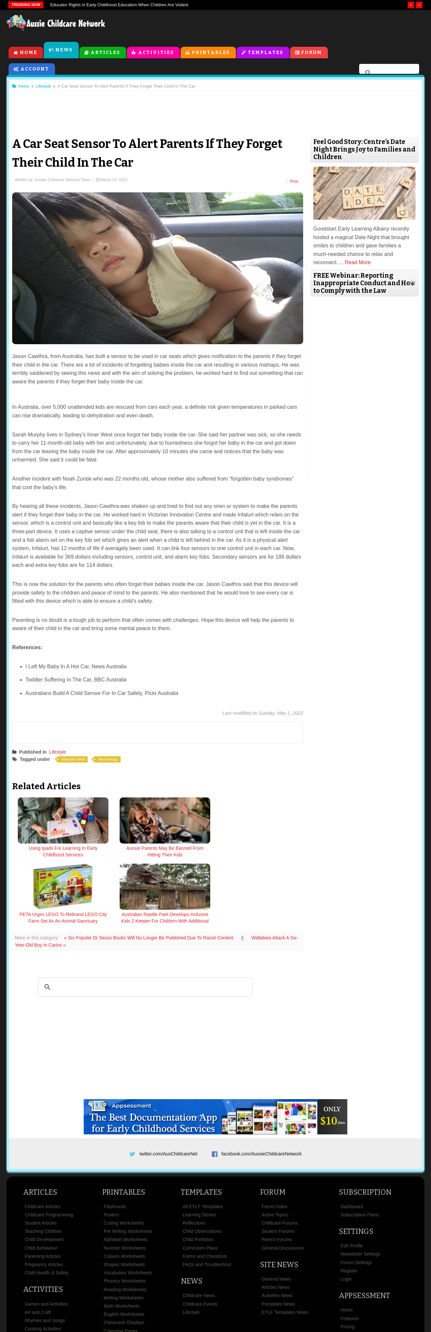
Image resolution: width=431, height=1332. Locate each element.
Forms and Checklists (205, 1190)
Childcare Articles (42, 1141)
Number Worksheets (125, 1182)
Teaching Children (43, 1166)
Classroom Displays (124, 1257)
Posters (111, 1149)
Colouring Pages (121, 1265)
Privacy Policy (274, 1293)
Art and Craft (38, 1246)
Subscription (365, 1126)
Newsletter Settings (360, 1188)
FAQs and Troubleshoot (207, 1199)
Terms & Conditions (159, 1293)
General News (276, 1213)
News (64, 50)
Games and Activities (46, 1238)
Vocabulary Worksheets (128, 1207)
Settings (356, 1165)
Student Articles (41, 1157)
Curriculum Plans (200, 1182)
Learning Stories (199, 1149)
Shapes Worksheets (124, 1199)
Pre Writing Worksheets (128, 1166)
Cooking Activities (43, 1263)
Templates (265, 53)
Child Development (44, 1174)
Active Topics (275, 1149)
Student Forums (278, 1166)
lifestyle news (77, 758)
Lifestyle (60, 750)
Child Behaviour (41, 1182)
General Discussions (283, 1182)
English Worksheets (124, 1248)
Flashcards (115, 1141)
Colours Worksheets (124, 1190)
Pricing (347, 1261)
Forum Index (275, 1141)
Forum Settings (356, 1197)
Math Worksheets (122, 1240)
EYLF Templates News (285, 1246)
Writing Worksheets (124, 1232)
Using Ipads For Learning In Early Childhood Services (50, 850)
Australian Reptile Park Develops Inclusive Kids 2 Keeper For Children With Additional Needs (266, 856)
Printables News (278, 1238)
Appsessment (364, 1230)
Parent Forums (277, 1174)
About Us (79, 1293)
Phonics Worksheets (125, 1215)
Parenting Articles (43, 1190)
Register (349, 1205)
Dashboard (351, 1141)
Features (349, 1253)
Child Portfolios (198, 1174)
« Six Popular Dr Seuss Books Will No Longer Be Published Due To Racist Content (152, 869)
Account (34, 69)
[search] (388, 74)
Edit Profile (351, 1180)
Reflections (194, 1157)
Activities (156, 53)
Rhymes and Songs (45, 1255)
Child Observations (202, 1166)
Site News (279, 1199)
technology (111, 758)
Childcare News (199, 1230)
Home (28, 53)
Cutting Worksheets (124, 1157)
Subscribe (314, 1293)
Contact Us (350, 1293)
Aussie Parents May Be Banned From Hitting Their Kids (123, 853)
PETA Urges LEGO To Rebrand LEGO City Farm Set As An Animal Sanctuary (194, 853)
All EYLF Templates (203, 1141)
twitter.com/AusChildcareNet (168, 1086)
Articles (105, 53)
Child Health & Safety (47, 1207)
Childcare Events (200, 1238)
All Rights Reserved (263, 1315)
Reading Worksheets (125, 1224)
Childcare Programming (49, 1149)
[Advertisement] (275, 26)
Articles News (276, 1221)
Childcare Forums (280, 1157)
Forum (312, 53)
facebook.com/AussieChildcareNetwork (261, 1086)
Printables (211, 53)
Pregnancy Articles (44, 1199)
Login (346, 1213)
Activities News (277, 1230)
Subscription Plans (359, 1149)
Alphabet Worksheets (126, 1174)
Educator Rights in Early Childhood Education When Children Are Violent (119, 4)
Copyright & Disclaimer (220, 1293)
